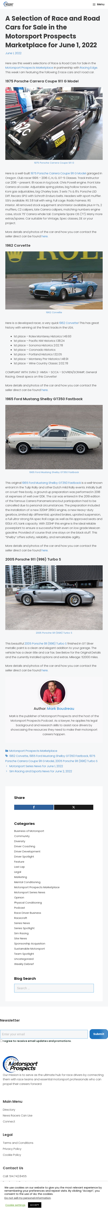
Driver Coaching (24, 846)
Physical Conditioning (28, 902)
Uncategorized (24, 959)
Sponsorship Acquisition (29, 943)
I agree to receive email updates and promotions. (35, 1041)
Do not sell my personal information (27, 1198)
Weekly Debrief (24, 964)
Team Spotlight (24, 954)
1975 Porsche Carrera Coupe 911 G (54, 162)
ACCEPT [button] (34, 1205)
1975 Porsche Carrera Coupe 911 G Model (58, 173)
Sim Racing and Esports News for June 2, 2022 (40, 771)
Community (22, 836)
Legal (17, 872)
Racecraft (20, 918)
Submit (98, 1034)
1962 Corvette (54, 312)
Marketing (20, 877)
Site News (20, 938)
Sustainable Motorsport (29, 948)
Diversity (19, 841)
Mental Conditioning (27, 882)
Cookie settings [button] (15, 1205)
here (44, 236)
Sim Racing (21, 933)
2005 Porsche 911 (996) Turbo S (54, 632)
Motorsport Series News (29, 892)
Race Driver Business (27, 913)
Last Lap (19, 867)
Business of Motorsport (29, 831)
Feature (19, 861)
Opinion (19, 897)
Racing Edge (88, 68)
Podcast (19, 908)
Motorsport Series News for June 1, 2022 (36, 766)
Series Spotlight (24, 928)
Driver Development (27, 851)
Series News (22, 923)
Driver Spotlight (24, 856)
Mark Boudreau (60, 708)
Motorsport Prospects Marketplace (29, 68)
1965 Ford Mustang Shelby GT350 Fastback (54, 472)
